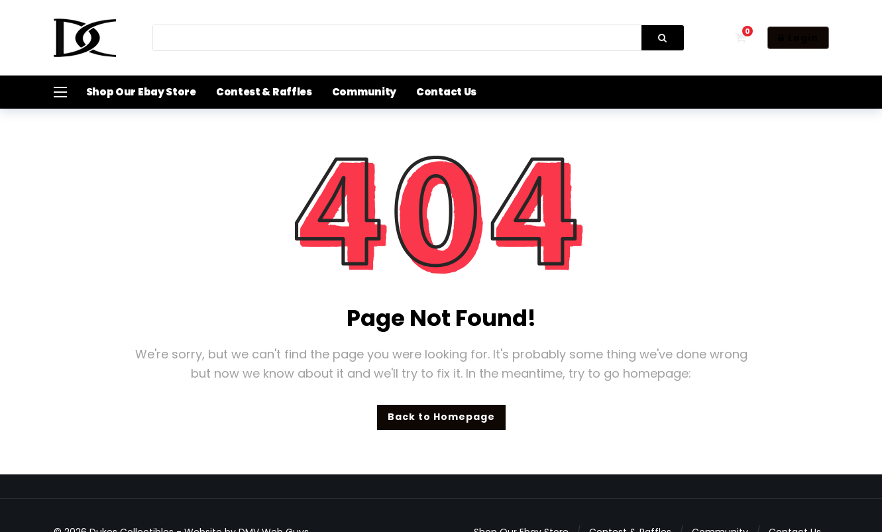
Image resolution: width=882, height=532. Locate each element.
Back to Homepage (441, 416)
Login (798, 37)
